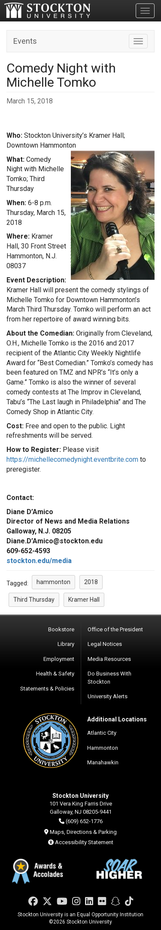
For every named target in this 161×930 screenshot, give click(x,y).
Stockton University (47, 10)
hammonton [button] (53, 582)
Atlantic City (101, 733)
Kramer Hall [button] (84, 599)
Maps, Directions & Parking (83, 832)
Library (66, 644)
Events (25, 40)
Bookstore (61, 629)
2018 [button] (91, 582)
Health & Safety (55, 673)
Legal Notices (105, 644)
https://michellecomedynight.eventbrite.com (72, 459)
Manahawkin (102, 762)
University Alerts (108, 696)
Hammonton (102, 748)
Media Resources (109, 659)
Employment (58, 659)
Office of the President (115, 629)
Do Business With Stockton (109, 677)
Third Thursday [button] (34, 599)
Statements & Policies (47, 688)
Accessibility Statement (84, 842)
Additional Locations (117, 719)
